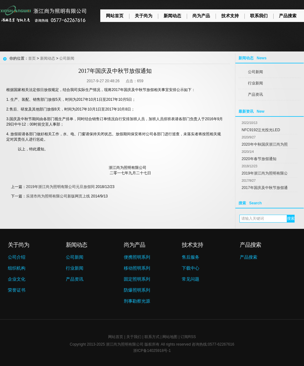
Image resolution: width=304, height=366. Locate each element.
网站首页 (114, 15)
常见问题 (190, 279)
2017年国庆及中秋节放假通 (265, 188)
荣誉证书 (16, 290)
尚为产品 (201, 15)
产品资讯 (255, 94)
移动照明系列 (137, 268)
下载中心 (190, 268)
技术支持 (230, 15)
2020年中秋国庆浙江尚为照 (265, 144)
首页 (32, 58)
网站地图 (169, 337)
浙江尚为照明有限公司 (125, 344)
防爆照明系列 (137, 290)
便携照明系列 (137, 257)
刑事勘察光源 (137, 301)
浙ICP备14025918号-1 (152, 350)
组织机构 (16, 268)
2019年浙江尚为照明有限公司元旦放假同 (60, 187)
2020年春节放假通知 (259, 159)
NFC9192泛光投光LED (261, 130)
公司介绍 (16, 257)
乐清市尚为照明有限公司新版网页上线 (58, 196)
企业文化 (16, 279)
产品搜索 (287, 15)
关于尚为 (143, 15)
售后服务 (190, 257)
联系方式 (152, 337)
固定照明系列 (137, 279)
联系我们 (259, 15)
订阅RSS (188, 337)
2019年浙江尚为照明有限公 (265, 173)
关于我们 (133, 337)
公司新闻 (255, 72)
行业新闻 (255, 83)
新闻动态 (172, 15)
